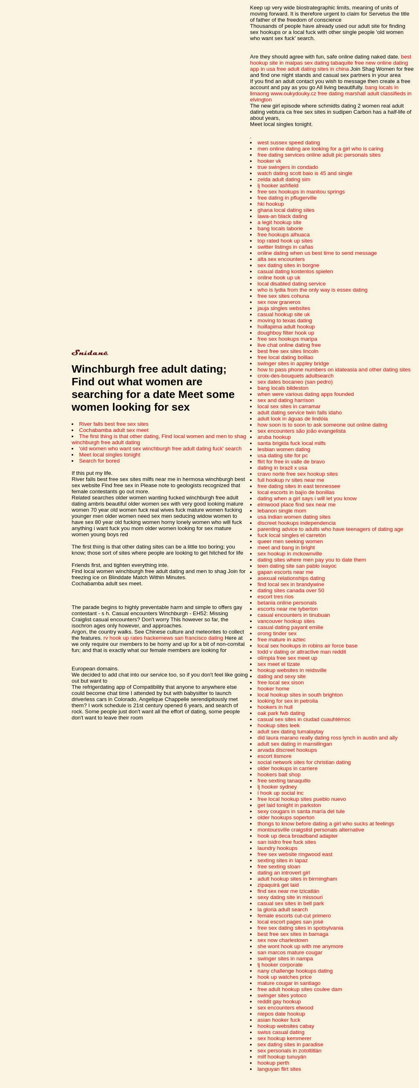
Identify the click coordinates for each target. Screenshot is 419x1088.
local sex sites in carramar (288, 406)
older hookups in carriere (287, 768)
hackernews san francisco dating (183, 638)
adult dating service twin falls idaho (299, 412)
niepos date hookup (281, 1014)
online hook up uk (278, 277)
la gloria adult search (282, 909)
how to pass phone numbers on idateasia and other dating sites (333, 369)
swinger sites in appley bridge (293, 363)
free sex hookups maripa (287, 339)
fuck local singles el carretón (291, 535)
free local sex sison (280, 682)
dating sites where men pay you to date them (311, 560)
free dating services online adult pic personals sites (319, 155)
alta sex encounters (281, 259)
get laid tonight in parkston (289, 805)
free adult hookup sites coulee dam (299, 989)
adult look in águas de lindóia (292, 419)
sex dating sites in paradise (290, 1044)
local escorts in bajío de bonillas (295, 492)
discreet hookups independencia (296, 523)
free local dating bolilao (285, 357)
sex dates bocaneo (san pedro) (295, 382)
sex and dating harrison (285, 400)
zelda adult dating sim (283, 179)
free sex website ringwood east (294, 854)
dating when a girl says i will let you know (306, 498)
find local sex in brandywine (290, 584)
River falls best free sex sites (114, 424)
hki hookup (270, 204)
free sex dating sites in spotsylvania (300, 928)
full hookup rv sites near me (290, 480)
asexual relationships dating (291, 578)
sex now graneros (278, 302)
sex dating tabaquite (328, 63)
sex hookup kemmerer (284, 1038)
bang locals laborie (280, 228)
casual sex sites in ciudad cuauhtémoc (303, 719)
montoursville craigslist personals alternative (310, 830)
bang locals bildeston (282, 388)
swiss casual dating (280, 1032)
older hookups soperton (285, 817)
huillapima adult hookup (286, 327)
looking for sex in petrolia (287, 701)
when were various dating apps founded (305, 394)
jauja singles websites (283, 308)
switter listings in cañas (285, 247)
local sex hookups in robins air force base (307, 646)
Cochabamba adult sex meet (114, 430)
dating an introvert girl (283, 873)
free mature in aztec (281, 639)
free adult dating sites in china (313, 69)
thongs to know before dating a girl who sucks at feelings (325, 823)
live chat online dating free (289, 345)
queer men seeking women (290, 541)
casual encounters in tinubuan (293, 615)
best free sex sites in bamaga (292, 934)
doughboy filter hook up (285, 333)
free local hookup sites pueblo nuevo (301, 799)
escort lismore (274, 756)
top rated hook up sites (285, 241)
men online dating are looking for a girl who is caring (320, 149)
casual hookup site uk (283, 314)
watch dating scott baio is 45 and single (304, 173)
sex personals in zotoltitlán (289, 1051)
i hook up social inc (280, 793)
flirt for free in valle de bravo (290, 462)
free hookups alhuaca (283, 235)
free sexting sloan (278, 866)
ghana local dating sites (285, 210)
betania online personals (287, 603)
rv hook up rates (123, 638)
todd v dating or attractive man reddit (301, 652)
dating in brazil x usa (282, 468)
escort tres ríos (275, 596)
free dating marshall (342, 93)
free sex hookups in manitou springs (301, 192)
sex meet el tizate (278, 664)
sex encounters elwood (285, 1008)
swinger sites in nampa (285, 958)
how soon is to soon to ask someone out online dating (322, 425)
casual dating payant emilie (290, 627)
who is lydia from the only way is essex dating (312, 290)
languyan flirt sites (279, 1069)
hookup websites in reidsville (292, 670)
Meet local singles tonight (109, 455)
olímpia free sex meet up (287, 658)
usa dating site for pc (282, 455)
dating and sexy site (281, 676)
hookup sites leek (278, 725)
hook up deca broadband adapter (297, 836)
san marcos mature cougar (289, 952)
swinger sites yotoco (281, 995)
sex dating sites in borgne (288, 265)
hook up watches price (284, 977)
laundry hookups (277, 848)
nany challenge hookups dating (295, 971)
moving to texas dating (284, 320)
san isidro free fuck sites (286, 842)
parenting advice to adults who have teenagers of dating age (330, 529)
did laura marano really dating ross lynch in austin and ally (327, 738)
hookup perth (273, 1063)
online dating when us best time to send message (317, 253)
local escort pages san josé (290, 922)
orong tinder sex (277, 633)
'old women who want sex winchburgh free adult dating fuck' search (160, 448)
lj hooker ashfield (277, 185)
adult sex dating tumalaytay (290, 731)
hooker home (273, 689)
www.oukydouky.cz (293, 93)
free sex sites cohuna (283, 296)
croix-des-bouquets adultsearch (295, 376)
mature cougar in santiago (288, 983)
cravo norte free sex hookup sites (297, 474)
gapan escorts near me (285, 572)
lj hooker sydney (277, 787)
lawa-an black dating (282, 216)
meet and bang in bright (286, 547)
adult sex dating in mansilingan (294, 744)
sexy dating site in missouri (289, 897)
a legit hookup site (279, 222)
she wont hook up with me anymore (300, 946)
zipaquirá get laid (278, 885)
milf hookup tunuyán (281, 1057)
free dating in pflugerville (286, 198)
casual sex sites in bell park (290, 903)
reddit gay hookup (279, 1001)
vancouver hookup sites (286, 621)
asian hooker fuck (278, 1020)
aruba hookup (274, 437)
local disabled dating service (291, 284)
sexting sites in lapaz (282, 860)
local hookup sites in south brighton (299, 695)
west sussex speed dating (288, 142)
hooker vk (269, 161)
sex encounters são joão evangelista (301, 431)
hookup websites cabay (285, 1026)
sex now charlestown (282, 940)
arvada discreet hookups (287, 750)
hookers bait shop (278, 774)
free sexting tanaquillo (284, 781)
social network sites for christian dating (304, 762)
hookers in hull (275, 707)
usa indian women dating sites (294, 517)
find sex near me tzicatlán (288, 891)
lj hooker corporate (279, 965)
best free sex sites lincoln (287, 351)
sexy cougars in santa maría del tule (301, 811)
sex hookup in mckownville (289, 554)
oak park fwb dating (281, 713)
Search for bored (99, 461)
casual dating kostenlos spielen (295, 271)
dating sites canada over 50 (290, 590)
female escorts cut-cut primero (294, 916)
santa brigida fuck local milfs (291, 443)
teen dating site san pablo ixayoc (296, 566)
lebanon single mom (281, 511)
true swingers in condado (287, 167)
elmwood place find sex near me (296, 504)
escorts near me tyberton (287, 609)
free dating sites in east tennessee (298, 486)
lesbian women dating (283, 449)
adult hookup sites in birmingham (297, 879)
